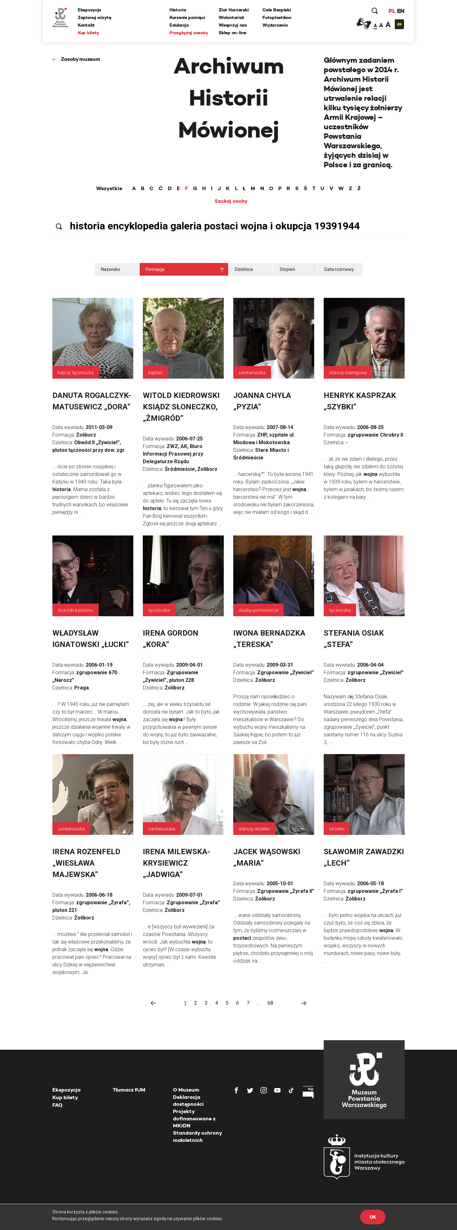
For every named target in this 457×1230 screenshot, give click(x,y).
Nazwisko (110, 269)
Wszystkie (109, 188)
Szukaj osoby (231, 201)
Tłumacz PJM (129, 1089)
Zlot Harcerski (233, 10)
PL (391, 11)
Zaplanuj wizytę (94, 17)
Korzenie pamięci (187, 17)
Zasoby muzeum (80, 59)
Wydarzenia (275, 25)
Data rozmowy (339, 269)
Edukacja (179, 25)
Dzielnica (244, 269)
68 (270, 1003)
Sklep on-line (232, 32)
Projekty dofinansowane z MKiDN (194, 1118)
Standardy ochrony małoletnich (197, 1136)
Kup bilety (88, 32)
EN (400, 11)
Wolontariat (231, 17)
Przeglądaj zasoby (188, 32)
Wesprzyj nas (233, 25)
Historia (177, 10)
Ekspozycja (89, 10)
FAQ (57, 1105)
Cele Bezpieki (276, 10)
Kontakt (86, 25)
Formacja (155, 269)
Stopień (287, 269)
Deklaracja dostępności (188, 1100)
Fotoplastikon (276, 17)
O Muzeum (186, 1089)
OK (373, 1217)
